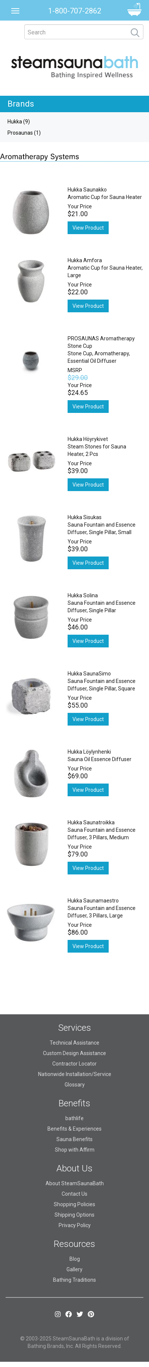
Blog (74, 1259)
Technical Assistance (74, 1043)
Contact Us (74, 1194)
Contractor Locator (74, 1064)
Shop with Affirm (74, 1150)
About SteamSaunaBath (75, 1183)
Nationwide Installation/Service (74, 1074)
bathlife (74, 1118)
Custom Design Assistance (74, 1053)
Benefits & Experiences (74, 1129)
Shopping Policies (74, 1204)
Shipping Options (74, 1215)
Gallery (74, 1269)
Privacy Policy (75, 1225)
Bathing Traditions (74, 1280)
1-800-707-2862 (74, 10)
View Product (88, 228)
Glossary (75, 1085)
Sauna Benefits (74, 1139)
